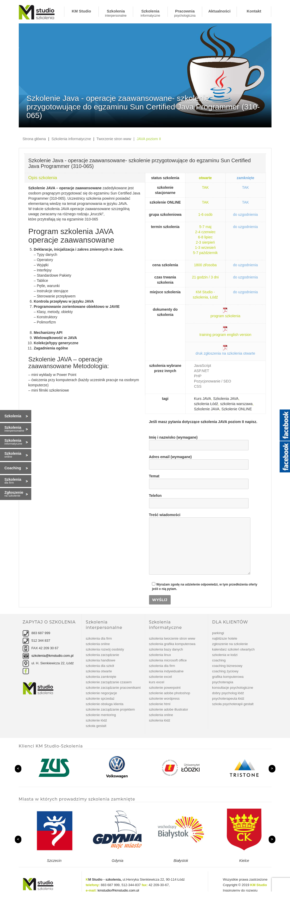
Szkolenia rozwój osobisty (105, 649)
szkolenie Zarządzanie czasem (109, 682)
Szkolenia (12, 416)
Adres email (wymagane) (199, 461)
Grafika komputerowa (228, 677)
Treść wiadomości (199, 517)
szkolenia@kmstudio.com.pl (52, 656)
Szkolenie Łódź (96, 720)
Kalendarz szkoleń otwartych (233, 649)
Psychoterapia (222, 682)
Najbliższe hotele (224, 638)
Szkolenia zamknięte (101, 677)
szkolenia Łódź (206, 404)
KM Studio (81, 11)
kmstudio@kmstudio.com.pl (118, 890)
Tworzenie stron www (113, 139)
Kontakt (254, 11)
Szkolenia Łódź (159, 720)
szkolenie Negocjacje (101, 693)
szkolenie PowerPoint (165, 688)
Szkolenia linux (160, 655)
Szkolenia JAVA (226, 398)
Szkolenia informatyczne (150, 13)
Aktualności (219, 11)
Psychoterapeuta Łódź (228, 698)
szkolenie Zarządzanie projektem (110, 709)
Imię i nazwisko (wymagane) (199, 441)
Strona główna (34, 139)
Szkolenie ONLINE (236, 409)
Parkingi (218, 633)
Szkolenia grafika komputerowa (172, 644)
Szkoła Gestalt (96, 726)
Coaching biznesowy (227, 666)
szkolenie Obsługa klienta (105, 704)
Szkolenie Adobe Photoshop (169, 693)
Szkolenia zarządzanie (102, 655)
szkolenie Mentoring (101, 715)
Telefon (199, 499)
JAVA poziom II (149, 139)
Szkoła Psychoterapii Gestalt (233, 704)
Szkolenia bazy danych (166, 649)
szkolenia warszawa (236, 404)
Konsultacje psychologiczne (232, 688)
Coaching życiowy (225, 671)
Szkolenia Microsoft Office (168, 660)
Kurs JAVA (202, 398)
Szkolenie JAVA (207, 409)
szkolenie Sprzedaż (100, 698)
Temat (199, 480)
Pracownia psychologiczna (184, 13)
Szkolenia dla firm (99, 638)
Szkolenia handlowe (100, 660)
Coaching (219, 660)
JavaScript (202, 365)
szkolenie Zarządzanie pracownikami (113, 688)
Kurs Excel (156, 682)
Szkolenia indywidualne (166, 671)
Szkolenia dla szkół (100, 666)
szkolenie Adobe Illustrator (168, 709)
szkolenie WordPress (164, 698)
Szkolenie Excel (160, 677)
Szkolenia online (98, 644)
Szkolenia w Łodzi (225, 655)
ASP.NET (201, 371)
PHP (198, 376)
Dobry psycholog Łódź (228, 693)
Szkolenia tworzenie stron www (172, 638)
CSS (198, 386)
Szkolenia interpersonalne (116, 13)
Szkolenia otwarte (99, 671)
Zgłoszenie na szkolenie (230, 644)
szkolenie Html (159, 704)
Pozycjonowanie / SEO (212, 381)
